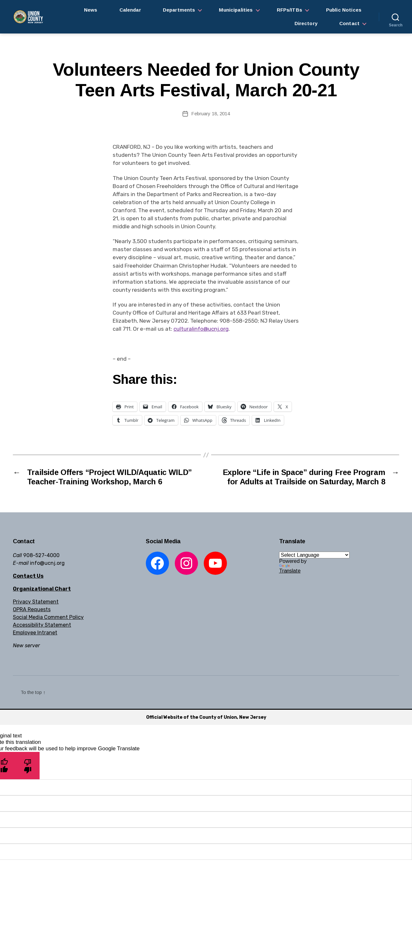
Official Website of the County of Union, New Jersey (206, 717)
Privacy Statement (36, 602)
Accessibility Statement (42, 625)
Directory (306, 23)
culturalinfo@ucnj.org (201, 329)
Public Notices (343, 10)
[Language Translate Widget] (314, 555)
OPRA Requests (32, 609)
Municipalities (236, 10)
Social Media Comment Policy (48, 617)
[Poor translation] (28, 765)
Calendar (130, 10)
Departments (179, 10)
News (91, 10)
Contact (349, 23)
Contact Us (28, 576)
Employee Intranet (35, 633)
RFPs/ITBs (289, 10)
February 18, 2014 (210, 113)
